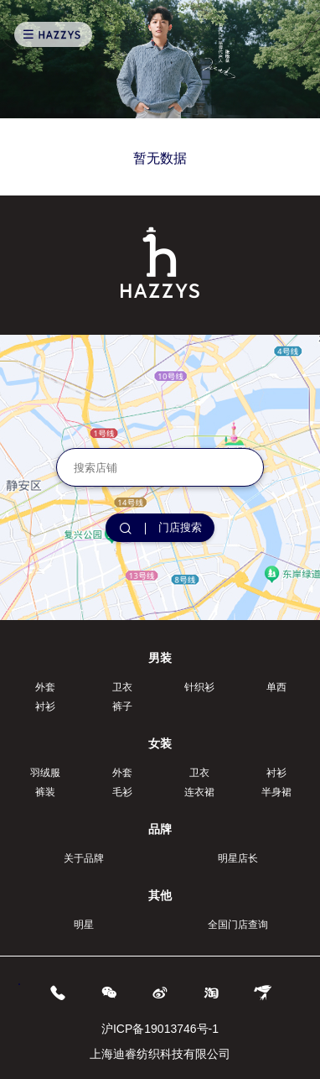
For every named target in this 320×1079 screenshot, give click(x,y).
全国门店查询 (238, 924)
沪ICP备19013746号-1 (160, 1028)
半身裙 (276, 792)
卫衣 (122, 687)
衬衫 (45, 706)
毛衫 (122, 792)
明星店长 (238, 858)
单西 (276, 687)
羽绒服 (45, 773)
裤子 (122, 706)
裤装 (45, 792)
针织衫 (199, 687)
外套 (45, 687)
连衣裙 (199, 792)
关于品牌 (84, 858)
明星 (84, 924)
